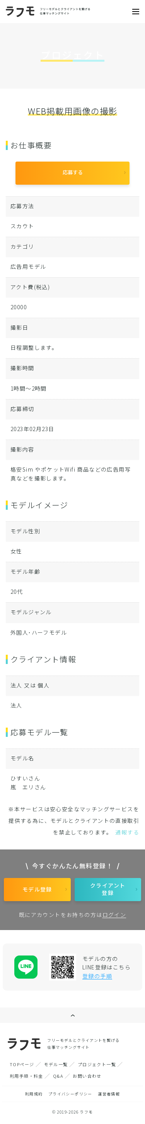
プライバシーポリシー (70, 1094)
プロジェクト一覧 (97, 1064)
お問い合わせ (87, 1076)
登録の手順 (97, 976)
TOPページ (22, 1064)
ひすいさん (25, 778)
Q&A (58, 1076)
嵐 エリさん (28, 787)
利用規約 (34, 1094)
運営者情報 (109, 1094)
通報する (127, 832)
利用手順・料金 (26, 1076)
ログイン (114, 914)
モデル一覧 (56, 1064)
